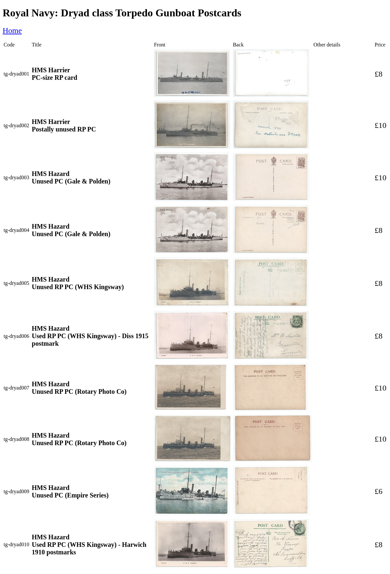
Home (12, 30)
